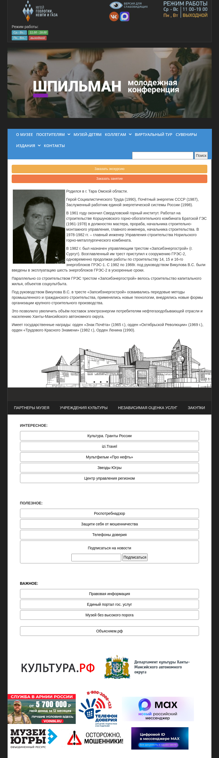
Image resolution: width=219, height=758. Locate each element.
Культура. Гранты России (109, 436)
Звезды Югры (110, 467)
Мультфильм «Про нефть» (109, 457)
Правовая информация (109, 594)
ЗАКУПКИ (196, 408)
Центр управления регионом (109, 478)
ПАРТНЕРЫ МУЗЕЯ (31, 408)
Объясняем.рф (109, 631)
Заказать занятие (109, 179)
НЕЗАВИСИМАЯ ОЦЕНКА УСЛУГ (147, 408)
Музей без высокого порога (110, 615)
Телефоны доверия (109, 534)
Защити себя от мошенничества (109, 524)
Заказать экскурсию (109, 169)
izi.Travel (109, 446)
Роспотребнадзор (109, 513)
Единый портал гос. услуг (109, 604)
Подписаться (135, 557)
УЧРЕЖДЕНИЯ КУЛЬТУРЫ (84, 408)
